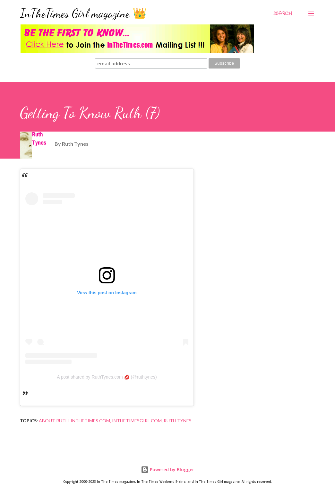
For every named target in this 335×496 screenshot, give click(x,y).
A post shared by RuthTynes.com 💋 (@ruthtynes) (107, 377)
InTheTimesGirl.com (137, 420)
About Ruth (54, 420)
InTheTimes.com (90, 420)
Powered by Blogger (167, 469)
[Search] (282, 13)
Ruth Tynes (178, 420)
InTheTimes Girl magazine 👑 (83, 13)
